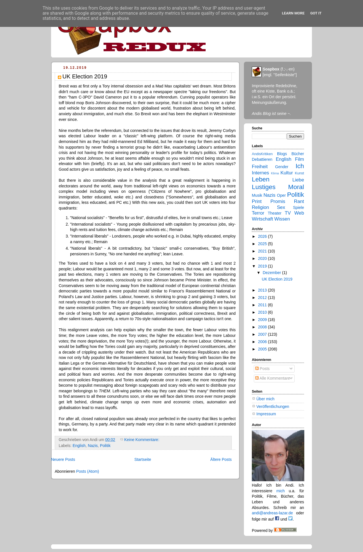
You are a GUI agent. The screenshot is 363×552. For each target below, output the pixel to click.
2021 (263, 251)
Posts (262, 368)
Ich (300, 166)
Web (299, 213)
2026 (263, 236)
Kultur (286, 173)
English (79, 445)
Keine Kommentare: (142, 439)
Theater (274, 213)
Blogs (282, 153)
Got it (316, 13)
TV (288, 213)
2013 (263, 290)
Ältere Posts (221, 459)
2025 (263, 243)
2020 (263, 258)
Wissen (282, 219)
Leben (260, 179)
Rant (299, 201)
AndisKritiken (262, 154)
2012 (263, 297)
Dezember (272, 272)
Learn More (293, 13)
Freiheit (260, 166)
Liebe (298, 180)
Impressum (266, 414)
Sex (281, 207)
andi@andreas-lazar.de (272, 513)
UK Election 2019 (84, 76)
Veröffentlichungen (272, 406)
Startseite (142, 459)
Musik (257, 195)
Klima (275, 173)
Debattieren (262, 159)
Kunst (299, 173)
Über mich (265, 399)
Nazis (93, 445)
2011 (263, 305)
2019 (263, 266)
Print (257, 201)
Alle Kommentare (272, 378)
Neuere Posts (63, 459)
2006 (263, 341)
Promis (277, 201)
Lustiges (263, 187)
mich (280, 491)
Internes (260, 173)
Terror (258, 213)
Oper (281, 195)
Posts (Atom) (87, 471)
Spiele (298, 207)
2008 (263, 327)
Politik (105, 445)
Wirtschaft (262, 219)
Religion (260, 207)
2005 (263, 349)
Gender (281, 166)
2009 (263, 319)
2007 (263, 334)
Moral (296, 187)
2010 (263, 312)
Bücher (298, 153)
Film (299, 159)
